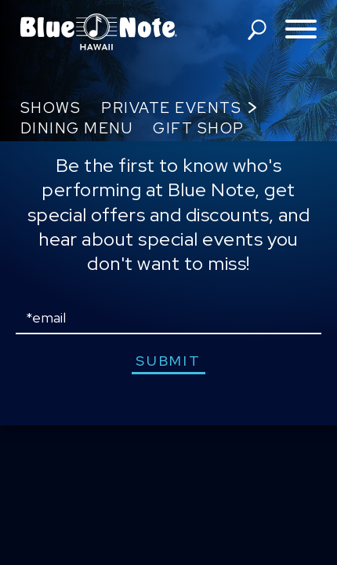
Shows (51, 108)
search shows (257, 30)
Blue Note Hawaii (98, 31)
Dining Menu (76, 128)
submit (168, 361)
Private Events (171, 108)
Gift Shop (199, 128)
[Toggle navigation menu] (301, 30)
